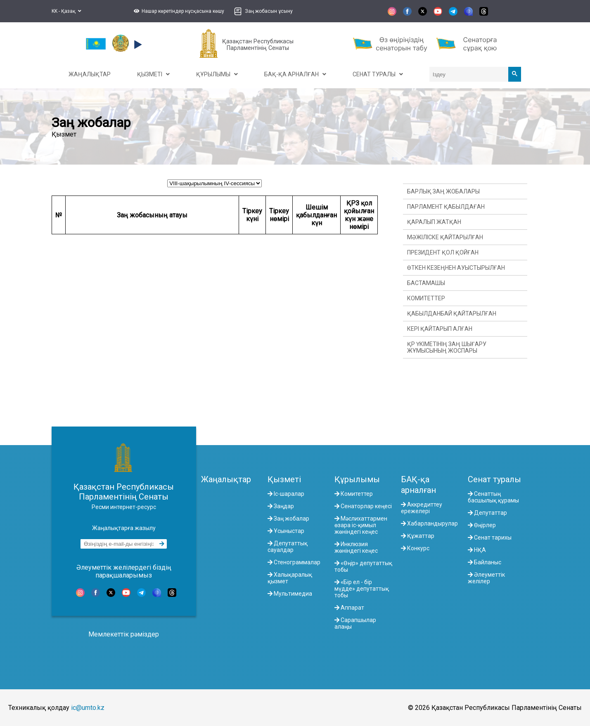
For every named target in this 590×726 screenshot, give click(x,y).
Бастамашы (426, 283)
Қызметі (284, 479)
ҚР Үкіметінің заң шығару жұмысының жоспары (446, 347)
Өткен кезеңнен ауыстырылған (456, 267)
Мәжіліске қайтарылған (445, 237)
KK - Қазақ (66, 11)
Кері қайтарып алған (439, 328)
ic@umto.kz (87, 708)
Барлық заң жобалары (443, 191)
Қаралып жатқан (434, 222)
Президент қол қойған (443, 252)
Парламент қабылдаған (446, 206)
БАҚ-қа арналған (418, 484)
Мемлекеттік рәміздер (123, 634)
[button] (178, 11)
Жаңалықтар (226, 479)
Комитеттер (426, 298)
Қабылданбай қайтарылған (451, 313)
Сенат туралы (494, 479)
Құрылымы (357, 479)
